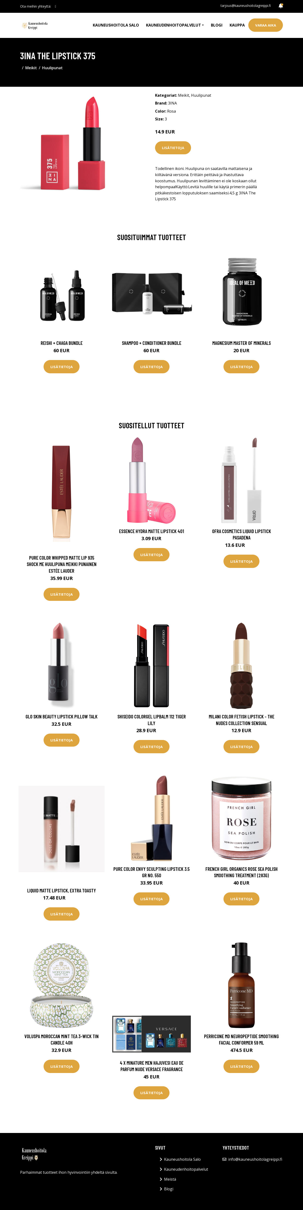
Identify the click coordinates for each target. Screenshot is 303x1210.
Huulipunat (52, 67)
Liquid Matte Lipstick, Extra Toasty (61, 890)
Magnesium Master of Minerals (241, 343)
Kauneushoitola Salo (116, 25)
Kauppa (237, 25)
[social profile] (55, 6)
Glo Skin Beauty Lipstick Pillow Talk (62, 716)
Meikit (31, 67)
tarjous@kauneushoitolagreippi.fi (246, 5)
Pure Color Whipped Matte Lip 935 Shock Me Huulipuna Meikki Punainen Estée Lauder (62, 564)
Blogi (217, 25)
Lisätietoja (173, 147)
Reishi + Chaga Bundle (62, 343)
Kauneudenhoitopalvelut (186, 1169)
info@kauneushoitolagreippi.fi (255, 1159)
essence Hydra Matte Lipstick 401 (151, 531)
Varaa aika (265, 25)
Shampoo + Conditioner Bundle (151, 343)
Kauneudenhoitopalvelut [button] (173, 25)
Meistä (170, 1179)
